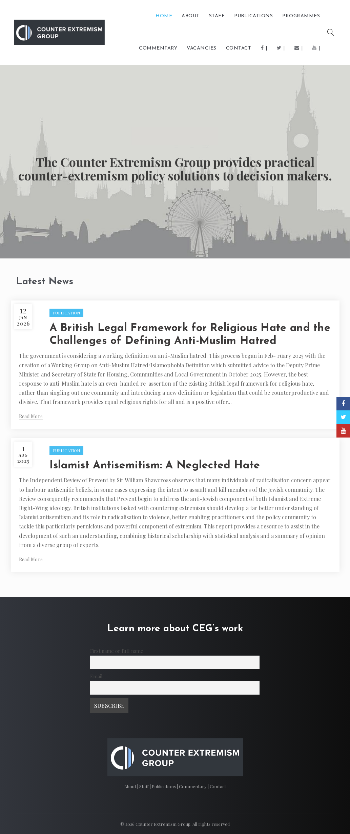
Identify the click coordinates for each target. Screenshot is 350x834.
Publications (164, 786)
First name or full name (116, 650)
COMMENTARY (158, 48)
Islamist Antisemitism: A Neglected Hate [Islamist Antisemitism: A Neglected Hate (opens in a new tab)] (154, 465)
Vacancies (202, 48)
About (191, 16)
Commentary (193, 786)
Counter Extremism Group (163, 824)
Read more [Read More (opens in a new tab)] (31, 416)
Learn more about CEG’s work (175, 629)
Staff (217, 16)
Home (164, 16)
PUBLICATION (66, 312)
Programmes (301, 16)
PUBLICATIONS (253, 16)
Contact (238, 48)
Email (96, 676)
